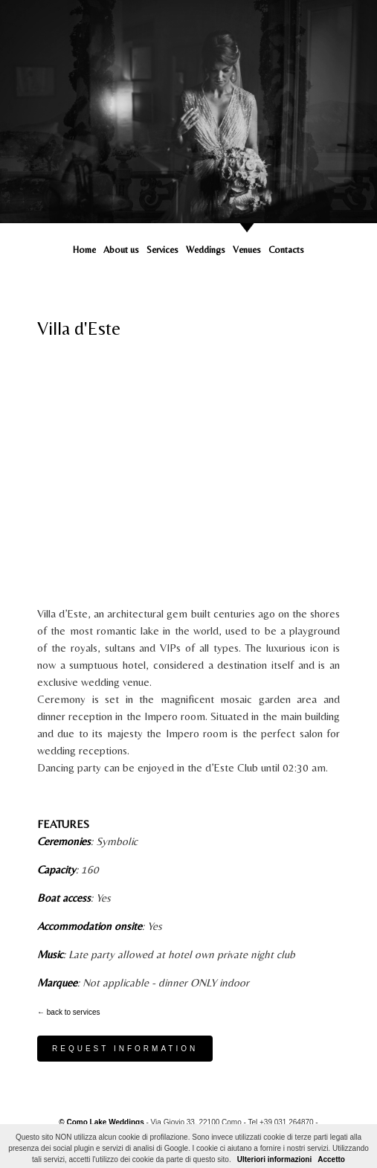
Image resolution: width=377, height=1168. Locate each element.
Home (84, 249)
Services (162, 249)
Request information (125, 1049)
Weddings (205, 249)
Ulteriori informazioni (274, 1159)
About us (121, 249)
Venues (247, 249)
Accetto (331, 1159)
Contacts (286, 249)
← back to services (68, 1012)
